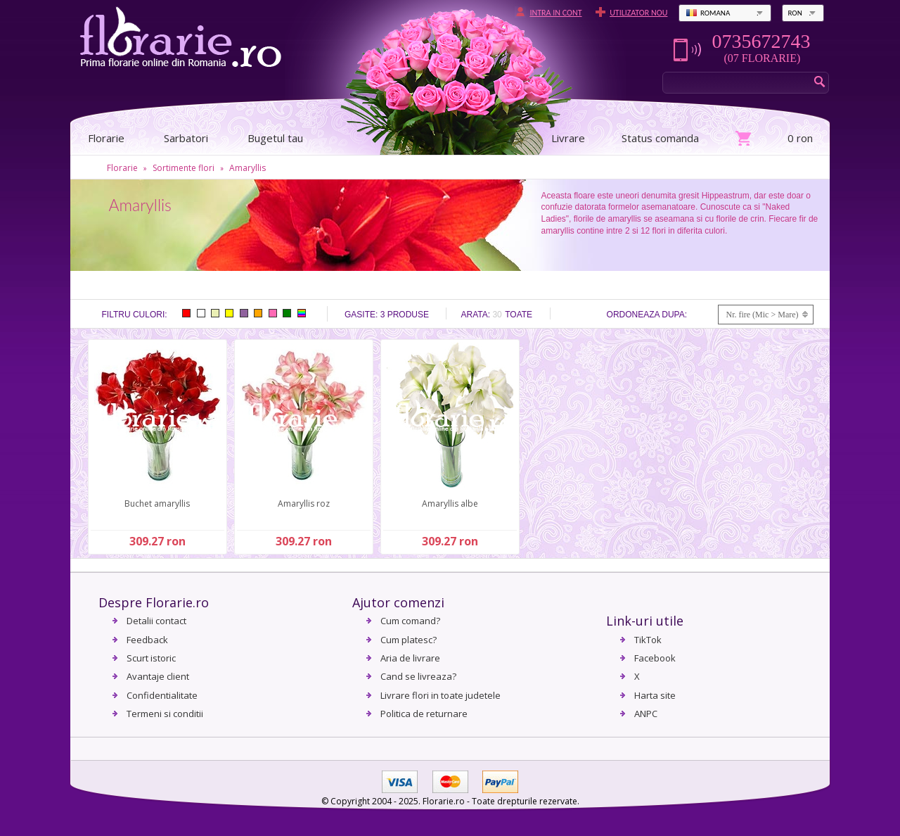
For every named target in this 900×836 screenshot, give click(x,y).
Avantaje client (158, 676)
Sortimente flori (183, 168)
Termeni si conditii (165, 713)
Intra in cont (555, 13)
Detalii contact (156, 620)
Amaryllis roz (304, 503)
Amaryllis (247, 168)
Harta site (655, 695)
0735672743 (761, 41)
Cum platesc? (408, 639)
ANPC (645, 713)
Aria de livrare (410, 658)
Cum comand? (410, 620)
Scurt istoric (151, 658)
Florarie (122, 168)
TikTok (648, 639)
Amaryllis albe (450, 503)
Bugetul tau (275, 138)
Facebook (655, 658)
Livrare (568, 138)
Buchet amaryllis (157, 503)
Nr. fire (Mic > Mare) (762, 314)
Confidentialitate (162, 695)
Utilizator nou (638, 13)
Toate (518, 314)
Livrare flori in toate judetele (440, 695)
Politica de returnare (424, 713)
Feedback (147, 639)
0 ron (800, 138)
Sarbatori (186, 138)
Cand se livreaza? (418, 676)
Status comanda (660, 138)
